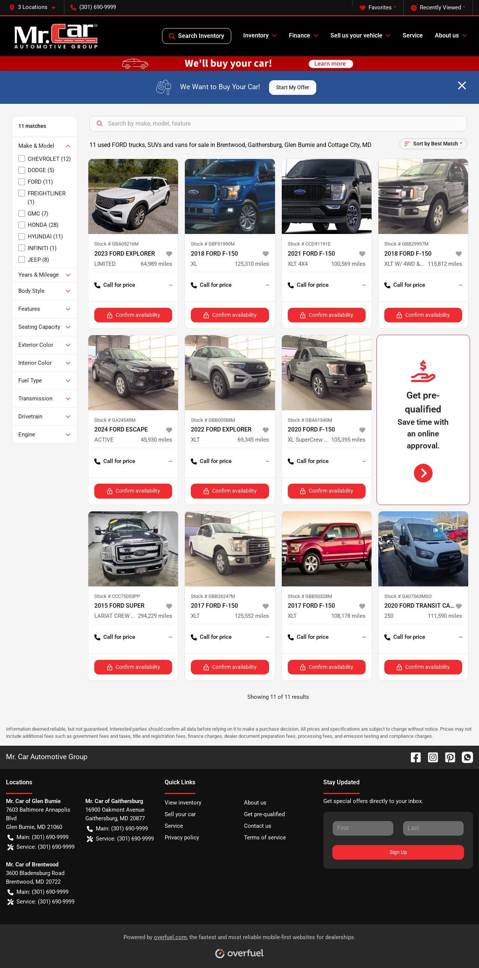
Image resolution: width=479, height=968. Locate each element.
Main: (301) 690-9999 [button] (37, 837)
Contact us (257, 826)
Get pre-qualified (264, 814)
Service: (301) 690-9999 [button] (40, 847)
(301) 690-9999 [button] (93, 7)
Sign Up (398, 852)
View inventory (183, 802)
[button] (35, 7)
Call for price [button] (114, 285)
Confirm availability (133, 315)
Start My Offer (292, 87)
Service (413, 35)
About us (255, 802)
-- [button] (170, 285)
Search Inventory (196, 35)
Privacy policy (182, 837)
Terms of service (265, 837)
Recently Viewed (436, 7)
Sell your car (180, 814)
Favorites (376, 7)
